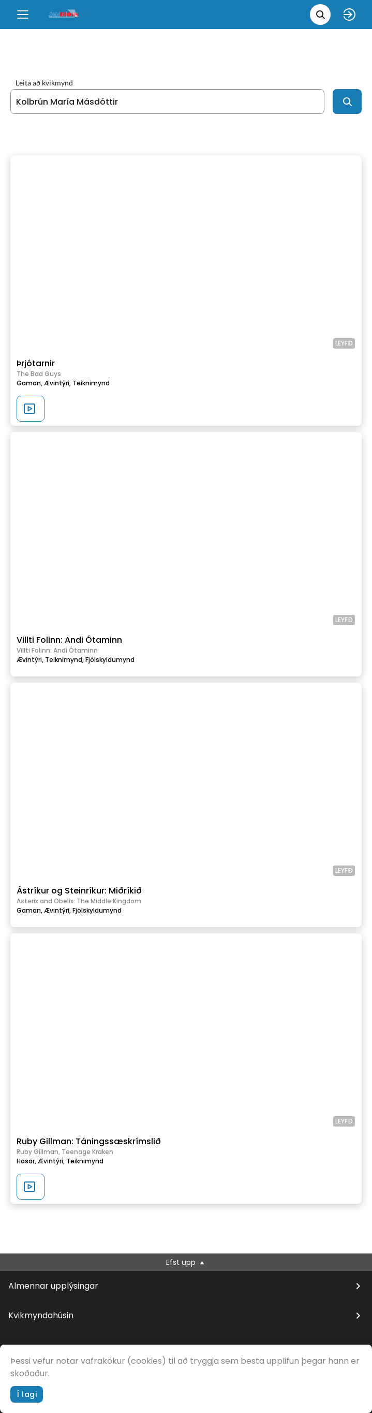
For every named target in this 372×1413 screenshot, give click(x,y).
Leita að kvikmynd (44, 83)
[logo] (64, 14)
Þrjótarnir (36, 363)
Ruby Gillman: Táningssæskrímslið (89, 1141)
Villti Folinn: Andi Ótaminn (69, 640)
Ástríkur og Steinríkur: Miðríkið (79, 891)
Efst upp (186, 1262)
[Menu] (23, 14)
